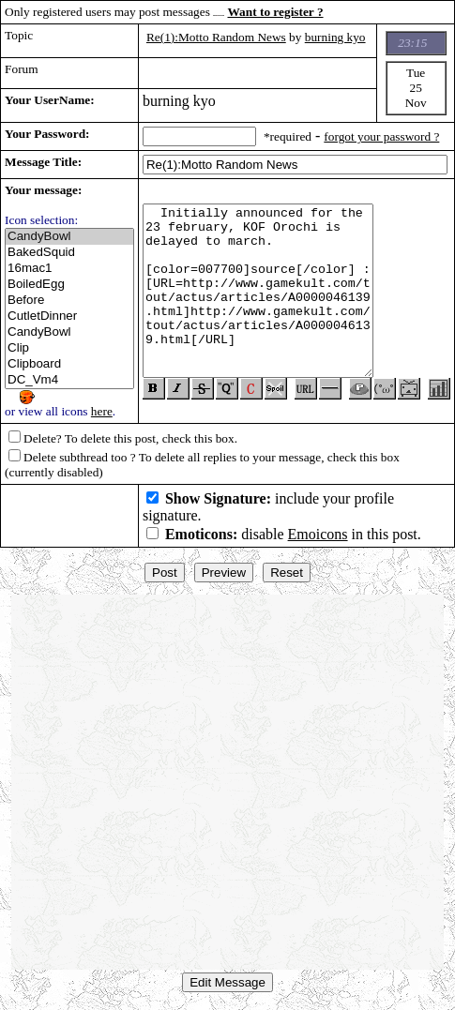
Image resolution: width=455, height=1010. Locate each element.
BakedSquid (69, 253)
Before (69, 301)
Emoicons (318, 534)
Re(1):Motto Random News (216, 37)
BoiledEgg (69, 285)
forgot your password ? (381, 136)
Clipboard (69, 364)
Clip (69, 348)
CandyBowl (69, 237)
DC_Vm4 (69, 380)
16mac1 (69, 269)
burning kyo (335, 37)
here (102, 411)
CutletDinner (69, 316)
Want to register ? (276, 12)
